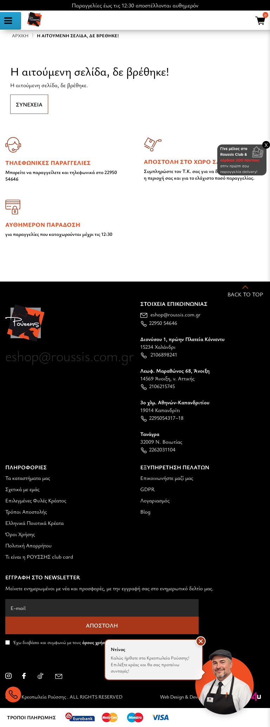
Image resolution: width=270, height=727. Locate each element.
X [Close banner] (266, 145)
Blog (145, 511)
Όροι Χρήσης (20, 534)
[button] (201, 641)
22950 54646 (158, 322)
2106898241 (158, 354)
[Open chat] (224, 681)
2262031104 (157, 449)
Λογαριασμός (154, 500)
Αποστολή (102, 625)
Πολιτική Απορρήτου (28, 545)
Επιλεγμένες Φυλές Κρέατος (35, 500)
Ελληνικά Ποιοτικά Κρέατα (34, 522)
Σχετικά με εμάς (22, 489)
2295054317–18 (162, 417)
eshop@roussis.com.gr (170, 314)
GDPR (147, 489)
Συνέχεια (29, 104)
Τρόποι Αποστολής (26, 511)
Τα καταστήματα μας (27, 477)
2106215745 (157, 386)
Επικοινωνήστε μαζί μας (166, 477)
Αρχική (20, 35)
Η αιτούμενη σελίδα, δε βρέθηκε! (78, 35)
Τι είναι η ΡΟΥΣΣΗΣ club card (39, 556)
